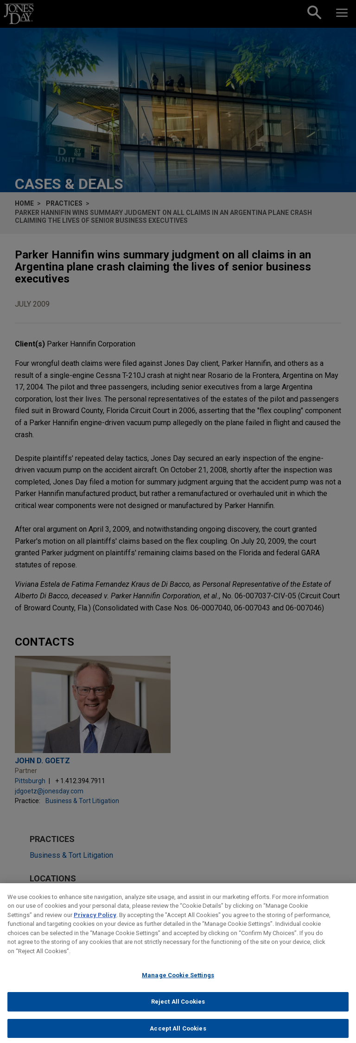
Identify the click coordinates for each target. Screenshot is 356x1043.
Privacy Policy (95, 920)
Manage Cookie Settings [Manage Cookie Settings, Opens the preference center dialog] (178, 980)
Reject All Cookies (178, 1007)
